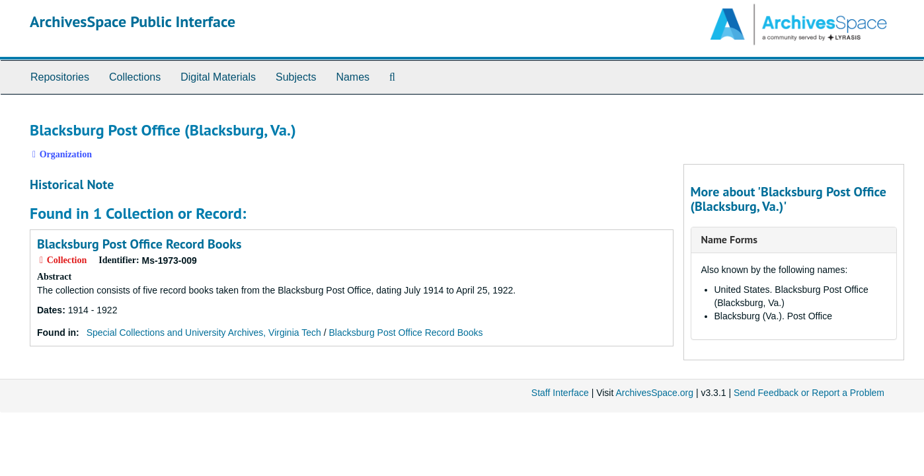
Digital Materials (218, 77)
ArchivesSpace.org (654, 392)
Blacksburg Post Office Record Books (139, 244)
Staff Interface (560, 392)
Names (352, 77)
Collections (135, 77)
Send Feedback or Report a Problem (809, 392)
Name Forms (729, 239)
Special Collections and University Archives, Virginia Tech (204, 332)
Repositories (59, 77)
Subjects (296, 77)
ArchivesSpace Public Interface (132, 21)
